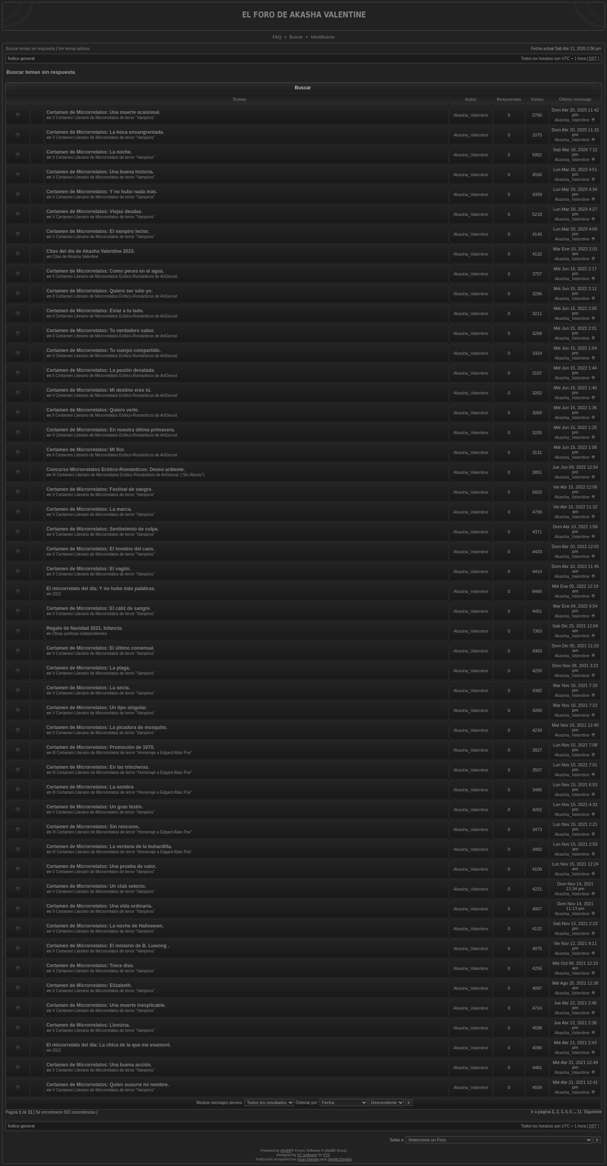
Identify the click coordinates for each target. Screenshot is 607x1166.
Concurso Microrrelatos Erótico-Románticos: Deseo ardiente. (115, 469)
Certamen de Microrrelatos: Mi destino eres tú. (99, 390)
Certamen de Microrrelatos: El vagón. (88, 568)
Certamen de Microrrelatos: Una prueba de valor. (101, 866)
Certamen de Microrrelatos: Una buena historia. (100, 172)
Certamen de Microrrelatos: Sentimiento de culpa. (102, 529)
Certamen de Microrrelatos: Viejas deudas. (94, 211)
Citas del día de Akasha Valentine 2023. (90, 251)
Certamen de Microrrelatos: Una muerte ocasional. (103, 112)
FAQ (277, 37)
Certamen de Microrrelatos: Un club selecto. (96, 886)
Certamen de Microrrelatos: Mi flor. (85, 449)
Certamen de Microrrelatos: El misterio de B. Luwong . (107, 946)
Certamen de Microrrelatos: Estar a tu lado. (95, 311)
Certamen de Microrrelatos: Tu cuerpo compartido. (103, 350)
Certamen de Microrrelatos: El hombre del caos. (100, 549)
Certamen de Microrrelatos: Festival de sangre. (99, 489)
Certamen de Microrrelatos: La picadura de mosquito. (107, 727)
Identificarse (322, 37)
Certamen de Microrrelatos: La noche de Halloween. (105, 926)
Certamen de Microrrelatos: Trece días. (90, 965)
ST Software (307, 1155)
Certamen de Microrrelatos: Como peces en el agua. (105, 271)
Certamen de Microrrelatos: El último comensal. (100, 648)
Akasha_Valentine (470, 115)
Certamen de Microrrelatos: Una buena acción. (99, 1065)
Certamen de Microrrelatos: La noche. (89, 152)
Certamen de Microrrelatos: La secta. (88, 688)
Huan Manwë (307, 1159)
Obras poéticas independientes (79, 633)
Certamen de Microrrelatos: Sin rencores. (93, 826)
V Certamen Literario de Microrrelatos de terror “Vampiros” (103, 117)
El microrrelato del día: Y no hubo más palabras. (101, 588)
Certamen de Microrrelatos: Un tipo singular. (96, 707)
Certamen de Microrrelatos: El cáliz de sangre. (98, 608)
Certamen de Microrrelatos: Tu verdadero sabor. (100, 330)
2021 (56, 1050)
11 (579, 1112)
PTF (326, 1155)
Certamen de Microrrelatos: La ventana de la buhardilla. (109, 846)
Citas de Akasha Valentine (75, 256)
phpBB (285, 1151)
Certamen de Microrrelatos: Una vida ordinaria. (99, 906)
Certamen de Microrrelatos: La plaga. (88, 668)
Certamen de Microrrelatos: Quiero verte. (92, 410)
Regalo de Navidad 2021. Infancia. (84, 628)
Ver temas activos (74, 48)
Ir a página (541, 1112)
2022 (56, 594)
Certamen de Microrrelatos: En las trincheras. (97, 767)
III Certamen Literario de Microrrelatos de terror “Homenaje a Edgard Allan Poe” (122, 752)
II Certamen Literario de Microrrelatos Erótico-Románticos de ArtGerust (114, 276)
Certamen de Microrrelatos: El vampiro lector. (97, 231)
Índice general (21, 58)
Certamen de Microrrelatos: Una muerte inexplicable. (106, 1005)
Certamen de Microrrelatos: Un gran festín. (94, 807)
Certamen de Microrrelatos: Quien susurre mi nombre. (107, 1084)
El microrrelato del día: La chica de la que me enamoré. (108, 1045)
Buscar (296, 37)
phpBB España (339, 1159)
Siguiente (593, 1112)
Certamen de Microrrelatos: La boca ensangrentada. (105, 132)
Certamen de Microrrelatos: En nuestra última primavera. (110, 430)
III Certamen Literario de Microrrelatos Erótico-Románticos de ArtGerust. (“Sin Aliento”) (128, 475)
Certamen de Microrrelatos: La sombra (90, 787)
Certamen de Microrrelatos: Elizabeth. (89, 985)
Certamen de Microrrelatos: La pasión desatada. (100, 370)
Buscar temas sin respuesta (30, 48)
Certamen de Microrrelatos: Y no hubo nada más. (102, 191)
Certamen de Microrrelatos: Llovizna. (88, 1025)
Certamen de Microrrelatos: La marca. (89, 509)
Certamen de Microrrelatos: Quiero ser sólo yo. (99, 291)
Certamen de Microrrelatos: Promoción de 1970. (100, 747)
